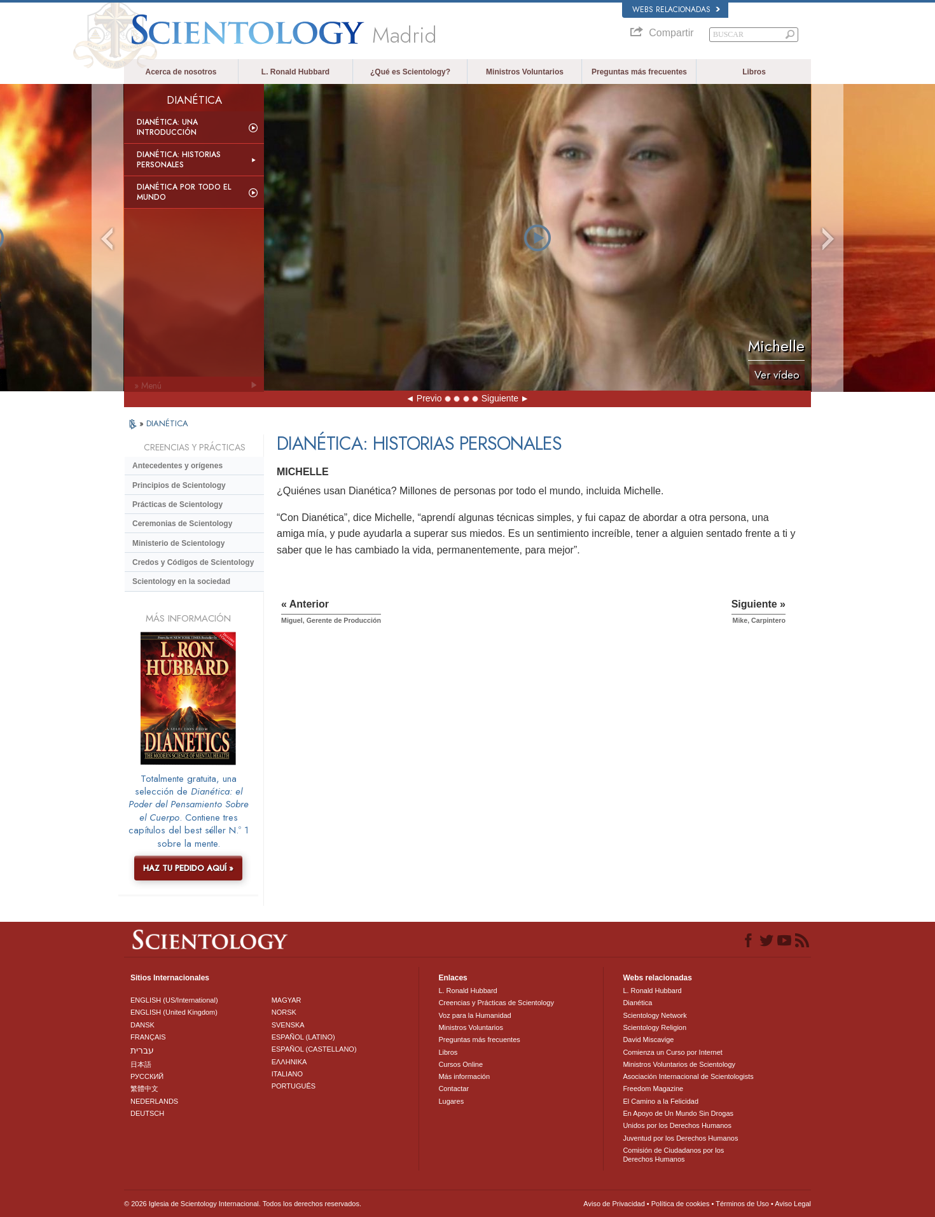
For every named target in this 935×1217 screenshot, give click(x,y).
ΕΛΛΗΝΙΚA (289, 1062)
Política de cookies (680, 1203)
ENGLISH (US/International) (174, 1000)
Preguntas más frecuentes (639, 71)
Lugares (451, 1101)
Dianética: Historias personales (179, 159)
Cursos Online (460, 1064)
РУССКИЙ (146, 1076)
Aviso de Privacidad (613, 1203)
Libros (754, 71)
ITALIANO (287, 1074)
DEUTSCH (147, 1113)
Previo (429, 398)
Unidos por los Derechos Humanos (677, 1125)
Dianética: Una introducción (167, 127)
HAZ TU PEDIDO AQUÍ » (188, 868)
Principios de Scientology (179, 485)
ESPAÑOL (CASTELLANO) (314, 1049)
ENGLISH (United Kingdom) (174, 1012)
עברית (142, 1050)
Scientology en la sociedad (181, 581)
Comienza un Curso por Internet (673, 1052)
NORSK (284, 1012)
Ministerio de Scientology (178, 543)
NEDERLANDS (154, 1101)
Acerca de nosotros (180, 71)
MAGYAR (286, 1000)
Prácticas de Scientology (177, 504)
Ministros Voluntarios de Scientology (679, 1064)
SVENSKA (288, 1025)
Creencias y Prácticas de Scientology (496, 1002)
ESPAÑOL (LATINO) (303, 1037)
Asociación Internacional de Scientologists (688, 1076)
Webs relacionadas (676, 9)
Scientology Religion (654, 1027)
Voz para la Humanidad (474, 1015)
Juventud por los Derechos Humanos (680, 1138)
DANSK (142, 1025)
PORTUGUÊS (293, 1086)
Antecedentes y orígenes (177, 465)
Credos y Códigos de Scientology (193, 562)
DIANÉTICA (167, 423)
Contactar (453, 1088)
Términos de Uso (742, 1203)
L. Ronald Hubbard (295, 71)
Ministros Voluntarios (525, 71)
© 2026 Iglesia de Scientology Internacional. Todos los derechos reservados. (242, 1203)
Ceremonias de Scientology (182, 523)
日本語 (140, 1064)
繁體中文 (144, 1088)
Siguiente (499, 398)
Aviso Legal (793, 1203)
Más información (464, 1076)
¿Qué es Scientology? (410, 71)
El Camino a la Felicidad (660, 1101)
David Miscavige (648, 1039)
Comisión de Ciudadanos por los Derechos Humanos (673, 1154)
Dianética (637, 1002)
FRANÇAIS (148, 1037)
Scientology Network (654, 1015)
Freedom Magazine (653, 1088)
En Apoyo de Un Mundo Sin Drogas (678, 1113)
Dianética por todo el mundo (184, 192)
